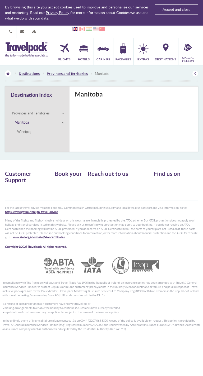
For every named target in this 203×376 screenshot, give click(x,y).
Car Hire (60, 192)
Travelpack (26, 50)
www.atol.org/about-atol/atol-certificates (39, 271)
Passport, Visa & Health (21, 198)
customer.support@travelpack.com (121, 209)
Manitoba (22, 122)
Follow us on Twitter (172, 184)
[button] (34, 32)
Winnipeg (24, 132)
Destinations (29, 73)
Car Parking (63, 206)
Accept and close (176, 9)
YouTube (164, 201)
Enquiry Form (14, 213)
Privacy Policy (57, 13)
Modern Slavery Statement (23, 217)
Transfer (60, 201)
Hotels (59, 187)
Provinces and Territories (67, 73)
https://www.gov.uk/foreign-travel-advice (31, 246)
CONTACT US (96, 219)
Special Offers (64, 216)
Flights (59, 182)
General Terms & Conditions (24, 194)
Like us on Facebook (172, 193)
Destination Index (31, 95)
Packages (61, 197)
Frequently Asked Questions (24, 208)
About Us (11, 189)
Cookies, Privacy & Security (23, 203)
